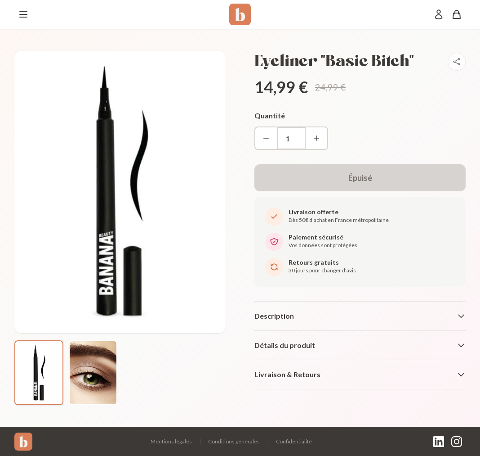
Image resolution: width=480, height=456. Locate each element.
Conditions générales (234, 441)
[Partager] (457, 62)
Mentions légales (171, 441)
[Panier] (457, 14)
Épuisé (360, 178)
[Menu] (23, 14)
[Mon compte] (439, 14)
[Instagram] (457, 442)
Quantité (269, 115)
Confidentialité (294, 441)
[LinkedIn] (439, 442)
